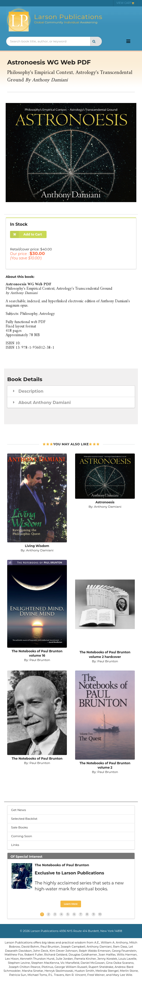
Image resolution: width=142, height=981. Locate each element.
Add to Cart (26, 234)
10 (100, 914)
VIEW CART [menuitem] (126, 3)
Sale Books (19, 827)
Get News (18, 810)
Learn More (70, 903)
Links (15, 845)
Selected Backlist (24, 818)
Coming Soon (21, 836)
